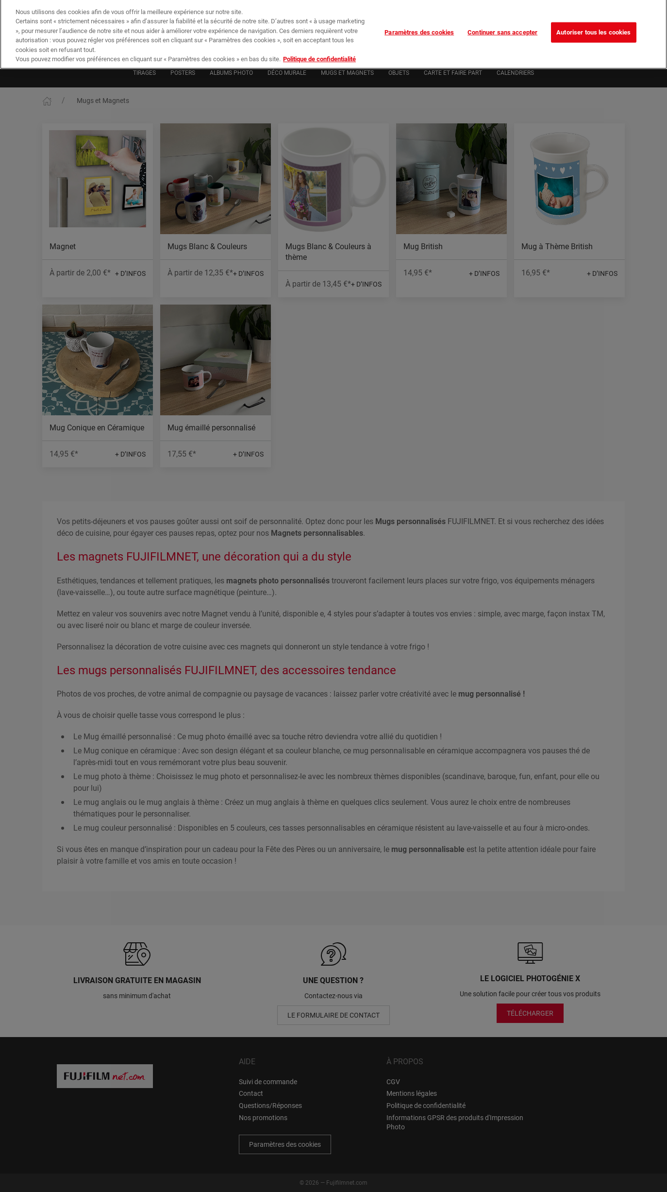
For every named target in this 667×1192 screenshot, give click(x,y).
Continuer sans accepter (502, 26)
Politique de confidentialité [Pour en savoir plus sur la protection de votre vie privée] (319, 52)
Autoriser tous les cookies (593, 26)
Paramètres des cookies (419, 26)
